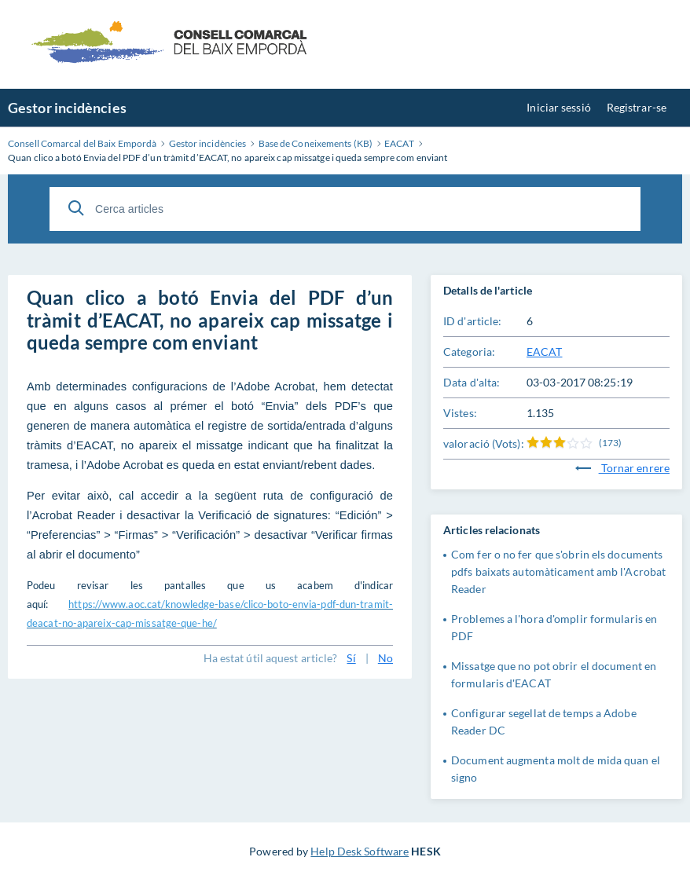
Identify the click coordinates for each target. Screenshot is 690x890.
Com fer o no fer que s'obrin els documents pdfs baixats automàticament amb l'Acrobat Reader (558, 571)
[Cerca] (76, 208)
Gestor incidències (67, 107)
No (385, 658)
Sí (351, 658)
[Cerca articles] (345, 209)
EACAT (545, 351)
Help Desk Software (359, 851)
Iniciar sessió (558, 107)
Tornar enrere (622, 467)
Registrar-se (636, 107)
